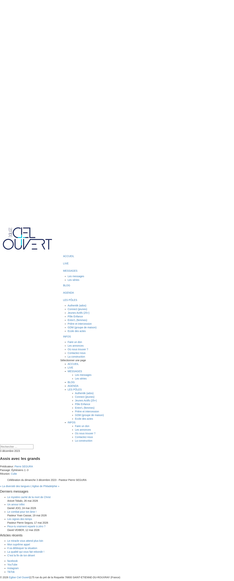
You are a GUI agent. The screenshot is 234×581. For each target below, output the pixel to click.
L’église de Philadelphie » (45, 486)
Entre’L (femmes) (77, 320)
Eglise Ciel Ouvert (19, 577)
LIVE (66, 263)
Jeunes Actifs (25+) (78, 312)
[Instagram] (13, 568)
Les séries (73, 279)
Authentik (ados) (77, 305)
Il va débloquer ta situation (22, 548)
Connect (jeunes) (77, 309)
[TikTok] (11, 571)
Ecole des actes (77, 331)
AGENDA (68, 292)
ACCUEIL (68, 256)
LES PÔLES (70, 300)
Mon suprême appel (19, 544)
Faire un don (75, 342)
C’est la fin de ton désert (21, 555)
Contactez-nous (77, 353)
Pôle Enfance (75, 316)
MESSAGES (70, 270)
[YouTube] (12, 564)
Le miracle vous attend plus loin (25, 540)
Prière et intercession (80, 323)
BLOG (66, 285)
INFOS (67, 336)
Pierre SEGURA (23, 466)
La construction (76, 356)
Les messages (76, 276)
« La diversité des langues (15, 486)
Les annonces (76, 345)
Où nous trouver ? (78, 349)
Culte (14, 473)
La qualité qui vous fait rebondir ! (25, 551)
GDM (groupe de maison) (82, 327)
